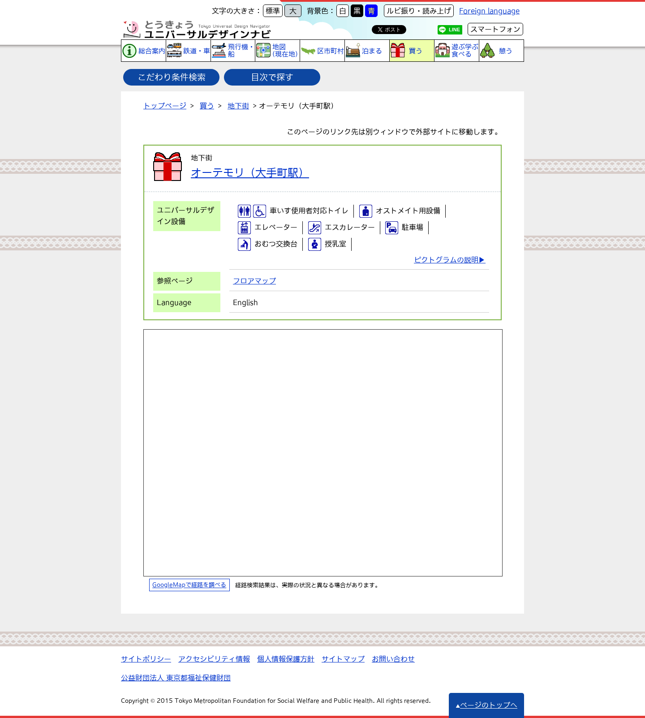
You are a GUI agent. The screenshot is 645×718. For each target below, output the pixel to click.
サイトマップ (343, 658)
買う (207, 105)
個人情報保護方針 (285, 658)
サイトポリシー (146, 658)
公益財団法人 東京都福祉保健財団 (176, 677)
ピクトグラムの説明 (446, 259)
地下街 (238, 105)
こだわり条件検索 (172, 77)
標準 (273, 10)
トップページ (164, 105)
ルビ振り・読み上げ (419, 10)
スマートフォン (495, 29)
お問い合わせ (393, 658)
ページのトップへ (486, 705)
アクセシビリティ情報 (214, 658)
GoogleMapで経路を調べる (189, 585)
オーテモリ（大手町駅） (250, 172)
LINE (454, 29)
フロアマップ (254, 280)
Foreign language (489, 10)
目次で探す (272, 77)
